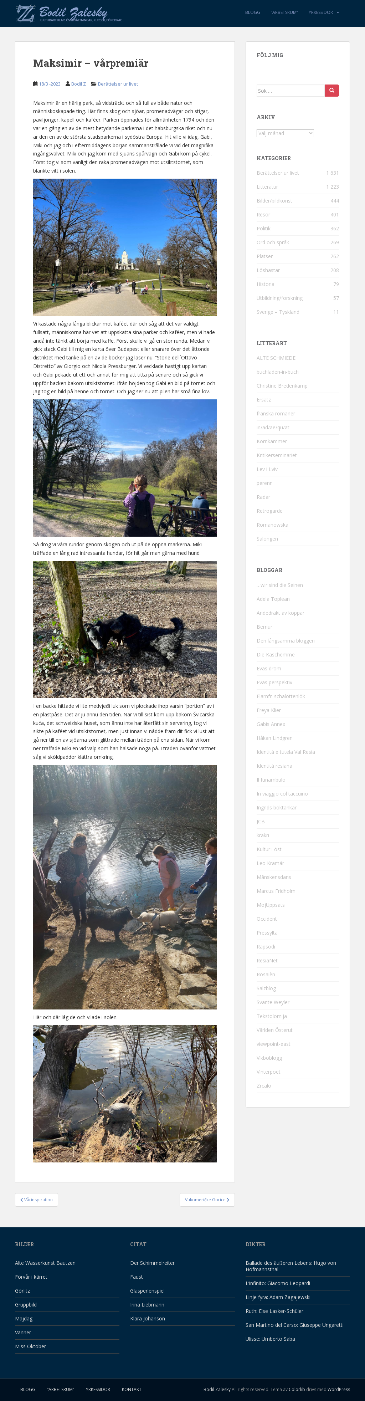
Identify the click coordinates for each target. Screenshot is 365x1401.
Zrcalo (264, 1085)
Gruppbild (26, 1304)
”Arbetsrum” (284, 12)
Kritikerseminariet (277, 455)
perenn (265, 483)
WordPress (339, 1389)
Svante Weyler (273, 1002)
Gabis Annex (271, 724)
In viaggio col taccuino (282, 793)
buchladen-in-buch (278, 371)
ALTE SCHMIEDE (276, 357)
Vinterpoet (269, 1071)
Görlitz (22, 1290)
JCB (261, 821)
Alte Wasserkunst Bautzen (45, 1262)
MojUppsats (271, 904)
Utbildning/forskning (280, 298)
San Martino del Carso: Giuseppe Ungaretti (295, 1324)
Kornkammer (272, 441)
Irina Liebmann (147, 1304)
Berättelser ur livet (118, 84)
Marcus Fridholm (276, 891)
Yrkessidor (321, 12)
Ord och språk (273, 242)
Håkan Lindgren (275, 738)
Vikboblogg (269, 1057)
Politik (264, 228)
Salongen (267, 538)
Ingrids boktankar (277, 807)
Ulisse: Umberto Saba (270, 1338)
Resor (263, 214)
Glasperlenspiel (147, 1290)
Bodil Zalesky (217, 1389)
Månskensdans (274, 877)
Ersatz (264, 399)
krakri (263, 835)
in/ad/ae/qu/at (273, 427)
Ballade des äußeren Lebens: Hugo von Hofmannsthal (291, 1266)
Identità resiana (274, 765)
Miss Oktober (30, 1346)
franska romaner (276, 413)
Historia (265, 284)
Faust (136, 1276)
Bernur (264, 626)
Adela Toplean (273, 598)
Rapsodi (266, 946)
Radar (263, 497)
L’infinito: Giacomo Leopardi (278, 1283)
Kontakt (132, 1389)
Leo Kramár (270, 863)
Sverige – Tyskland (278, 311)
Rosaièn (266, 974)
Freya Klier (269, 710)
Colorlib (297, 1389)
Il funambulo (271, 779)
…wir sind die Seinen (280, 585)
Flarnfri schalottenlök (281, 696)
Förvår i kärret (31, 1276)
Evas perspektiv (274, 682)
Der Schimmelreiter (152, 1262)
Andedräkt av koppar (280, 612)
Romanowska (272, 524)
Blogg (252, 12)
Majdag (23, 1318)
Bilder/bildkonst (274, 200)
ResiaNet (267, 960)
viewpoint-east (274, 1043)
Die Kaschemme (276, 654)
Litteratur (267, 186)
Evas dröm (269, 668)
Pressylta (267, 932)
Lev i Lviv (267, 469)
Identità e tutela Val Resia (286, 751)
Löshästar (268, 270)
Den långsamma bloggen (286, 640)
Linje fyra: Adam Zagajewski (278, 1297)
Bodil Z (78, 84)
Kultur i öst (269, 849)
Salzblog (266, 988)
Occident (267, 918)
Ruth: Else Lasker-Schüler (274, 1311)
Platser (265, 256)
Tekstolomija (272, 1016)
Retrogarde (270, 510)
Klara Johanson (147, 1318)
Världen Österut (275, 1030)
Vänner (23, 1332)
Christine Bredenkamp (282, 385)
